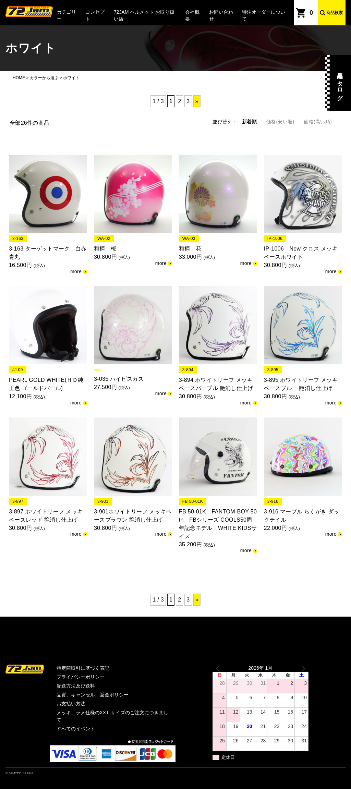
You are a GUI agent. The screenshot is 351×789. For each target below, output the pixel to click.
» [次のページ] (196, 101)
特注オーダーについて (263, 15)
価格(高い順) (318, 121)
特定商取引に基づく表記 (83, 668)
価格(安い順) (280, 121)
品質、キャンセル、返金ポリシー (93, 694)
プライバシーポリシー (81, 677)
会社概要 (192, 15)
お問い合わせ (221, 15)
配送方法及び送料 (76, 686)
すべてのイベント (76, 728)
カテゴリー (66, 15)
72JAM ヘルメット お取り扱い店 (144, 15)
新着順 (249, 121)
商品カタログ (340, 83)
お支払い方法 (71, 703)
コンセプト (95, 15)
